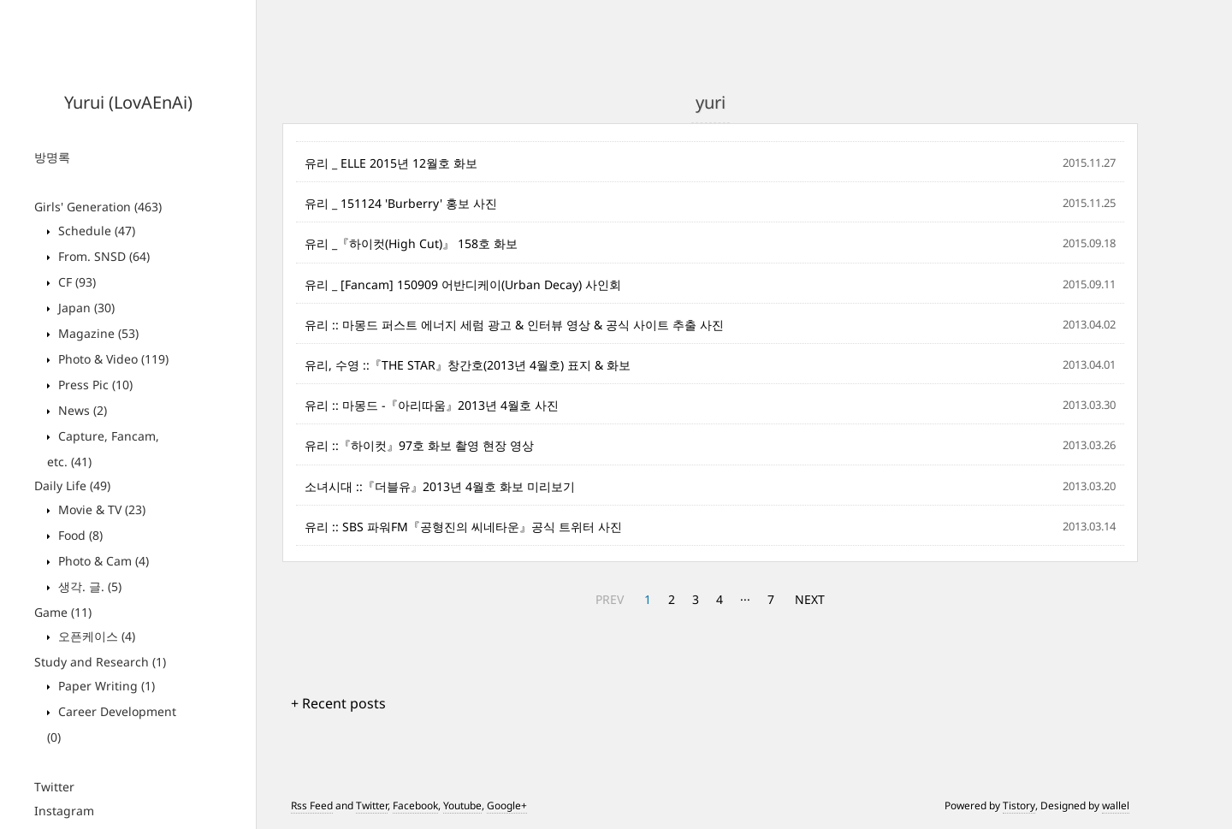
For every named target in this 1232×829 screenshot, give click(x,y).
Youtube (462, 805)
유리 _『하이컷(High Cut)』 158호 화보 (411, 243)
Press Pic (94, 384)
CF (75, 282)
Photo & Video (112, 359)
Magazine (97, 333)
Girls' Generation (98, 206)
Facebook (415, 805)
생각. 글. (88, 586)
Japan (85, 307)
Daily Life (72, 485)
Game (63, 612)
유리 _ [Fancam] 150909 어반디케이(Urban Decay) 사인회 (463, 284)
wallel (1115, 805)
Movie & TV (100, 509)
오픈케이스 (95, 636)
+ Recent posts (338, 703)
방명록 (52, 157)
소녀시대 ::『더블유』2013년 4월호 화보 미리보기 (440, 486)
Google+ (507, 805)
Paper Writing (105, 686)
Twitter (54, 787)
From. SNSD (102, 256)
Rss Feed (312, 805)
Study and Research (100, 662)
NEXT (810, 599)
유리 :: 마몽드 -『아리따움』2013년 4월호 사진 (432, 405)
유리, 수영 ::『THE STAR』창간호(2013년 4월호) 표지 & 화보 (468, 365)
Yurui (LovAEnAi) (128, 102)
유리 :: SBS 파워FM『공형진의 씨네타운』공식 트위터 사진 (463, 526)
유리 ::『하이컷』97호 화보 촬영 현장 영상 (419, 445)
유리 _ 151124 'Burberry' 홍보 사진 (401, 203)
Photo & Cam (102, 561)
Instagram (64, 810)
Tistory (1019, 805)
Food (79, 535)
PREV (609, 599)
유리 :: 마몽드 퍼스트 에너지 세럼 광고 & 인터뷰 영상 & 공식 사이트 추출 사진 (514, 325)
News (81, 410)
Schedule (95, 230)
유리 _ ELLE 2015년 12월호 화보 (391, 163)
